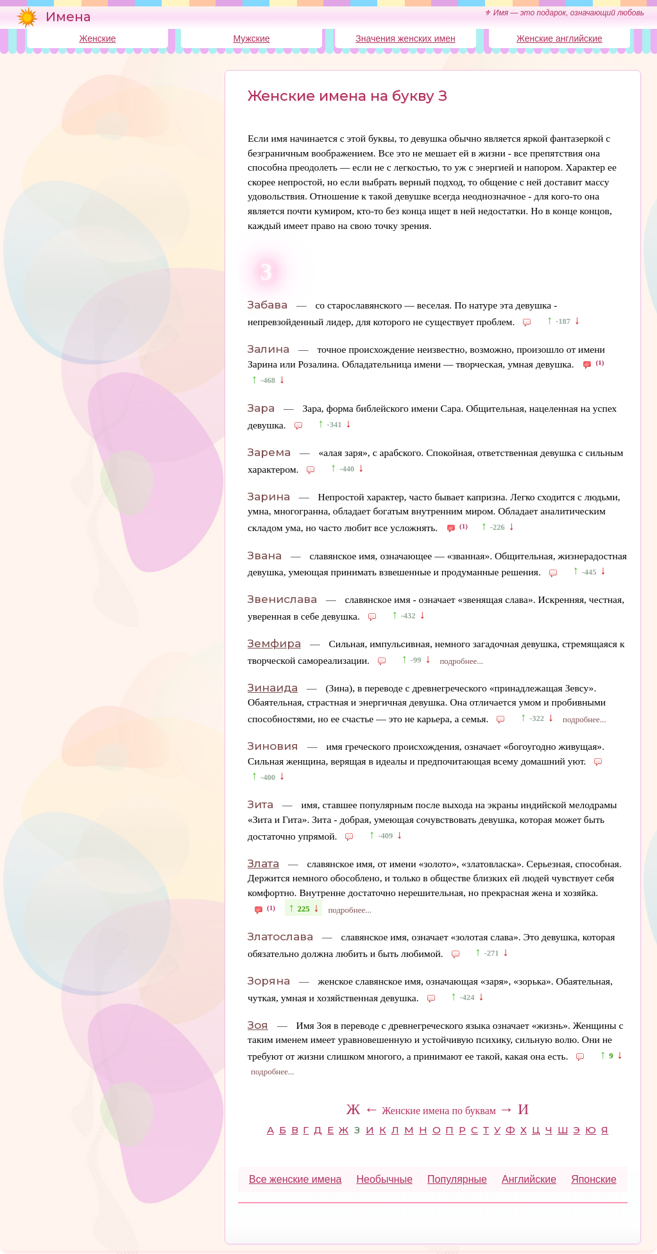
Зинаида (273, 687)
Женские (97, 38)
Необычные (384, 1179)
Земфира (274, 643)
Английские (529, 1179)
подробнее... (461, 661)
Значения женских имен (405, 38)
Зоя (258, 1025)
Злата (263, 863)
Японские (594, 1179)
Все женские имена (295, 1179)
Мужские (251, 38)
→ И (514, 1109)
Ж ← (363, 1109)
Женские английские (559, 38)
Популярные (457, 1179)
